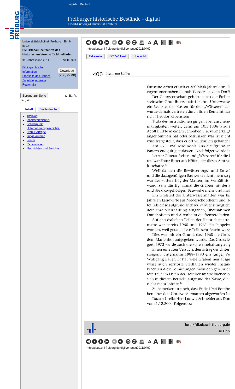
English (72, 4)
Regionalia (29, 84)
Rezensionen (35, 144)
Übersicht (140, 56)
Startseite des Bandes (36, 76)
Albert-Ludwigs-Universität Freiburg (92, 24)
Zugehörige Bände (34, 80)
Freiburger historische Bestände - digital (113, 19)
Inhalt (29, 109)
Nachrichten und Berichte (43, 148)
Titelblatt (32, 116)
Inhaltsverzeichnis (38, 120)
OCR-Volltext (117, 56)
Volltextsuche (49, 109)
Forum (31, 140)
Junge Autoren (36, 136)
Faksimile (95, 56)
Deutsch (85, 4)
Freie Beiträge (36, 132)
